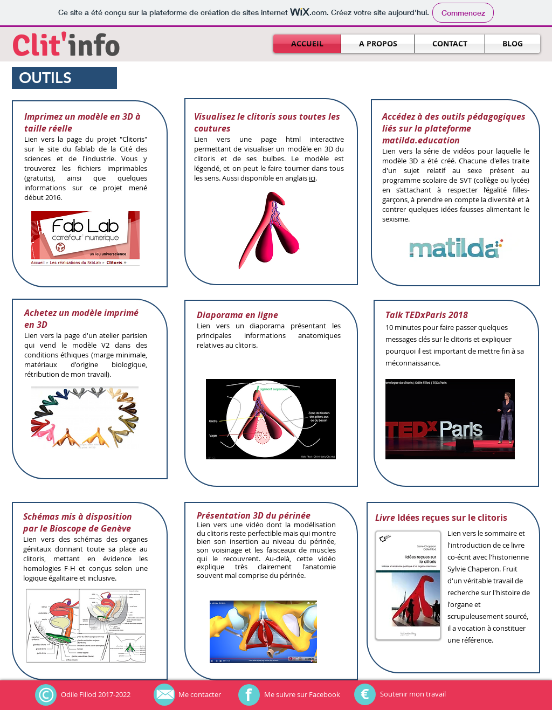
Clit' (40, 45)
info (94, 45)
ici (312, 178)
